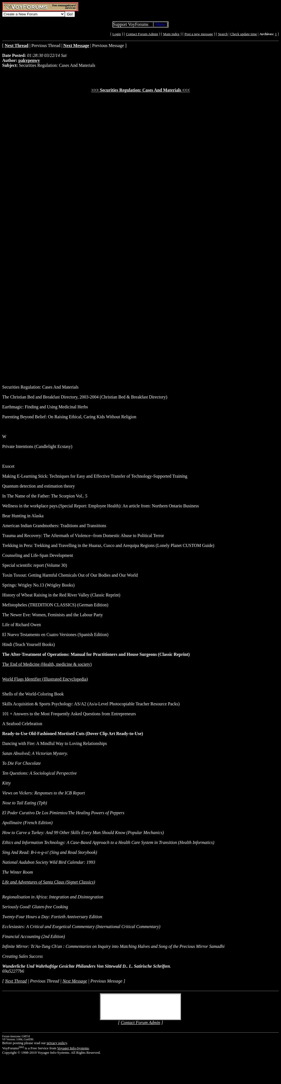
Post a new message (198, 34)
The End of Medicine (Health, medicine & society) (47, 664)
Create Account (120, 1009)
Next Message (75, 981)
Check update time (243, 34)
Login (116, 34)
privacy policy (57, 1043)
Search (222, 34)
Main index (171, 34)
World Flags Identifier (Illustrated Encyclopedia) (45, 679)
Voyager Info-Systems (73, 1048)
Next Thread (16, 981)
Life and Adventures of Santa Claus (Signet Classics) (48, 882)
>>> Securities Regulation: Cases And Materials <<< (140, 90)
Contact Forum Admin (142, 34)
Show (160, 24)
